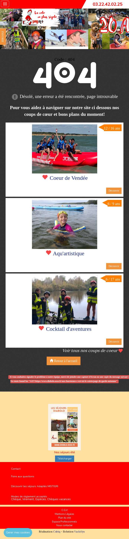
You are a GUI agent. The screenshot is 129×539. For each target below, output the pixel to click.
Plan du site (64, 517)
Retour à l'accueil (63, 361)
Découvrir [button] (114, 190)
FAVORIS (2, 36)
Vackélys (79, 531)
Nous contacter (64, 525)
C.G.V (65, 510)
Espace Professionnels (64, 521)
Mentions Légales (64, 514)
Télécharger (64, 458)
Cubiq (56, 531)
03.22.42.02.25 (107, 4)
